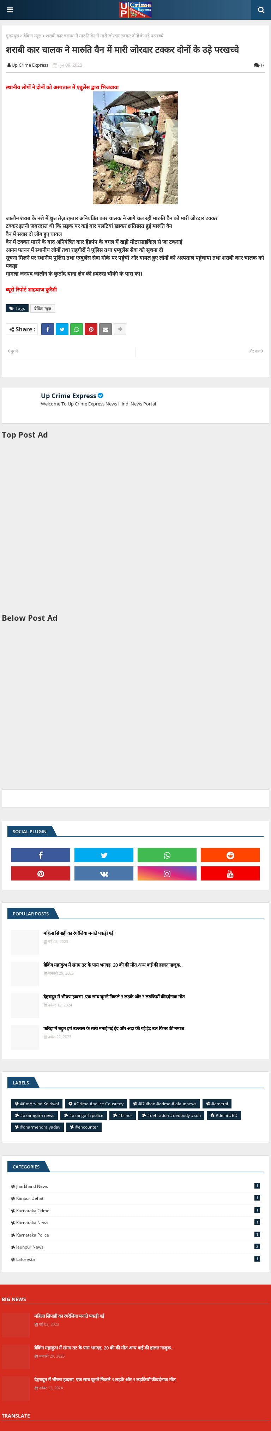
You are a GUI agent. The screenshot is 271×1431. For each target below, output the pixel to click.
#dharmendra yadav (40, 1127)
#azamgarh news (37, 1115)
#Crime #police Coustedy (99, 1104)
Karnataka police (138, 1235)
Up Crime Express (68, 395)
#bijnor (125, 1115)
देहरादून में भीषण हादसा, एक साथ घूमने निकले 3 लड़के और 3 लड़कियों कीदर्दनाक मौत (114, 996)
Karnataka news (138, 1222)
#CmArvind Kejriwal (39, 1104)
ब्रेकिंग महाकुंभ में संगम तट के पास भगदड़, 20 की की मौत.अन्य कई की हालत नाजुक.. (113, 965)
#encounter (86, 1127)
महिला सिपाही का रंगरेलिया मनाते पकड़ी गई (78, 933)
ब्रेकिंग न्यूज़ (32, 35)
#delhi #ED (226, 1115)
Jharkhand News (138, 1186)
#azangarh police (86, 1115)
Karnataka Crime (138, 1210)
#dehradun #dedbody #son (174, 1115)
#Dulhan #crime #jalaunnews (167, 1104)
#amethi (219, 1104)
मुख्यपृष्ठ (12, 35)
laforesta (138, 1259)
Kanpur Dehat (138, 1198)
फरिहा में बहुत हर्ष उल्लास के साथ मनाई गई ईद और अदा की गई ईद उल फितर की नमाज (113, 1028)
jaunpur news (138, 1247)
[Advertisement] (135, 526)
